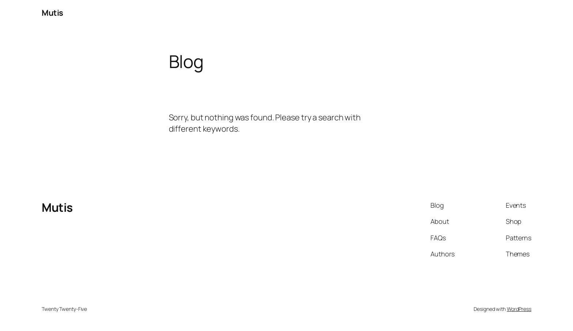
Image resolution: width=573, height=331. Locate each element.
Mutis (52, 12)
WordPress (519, 308)
